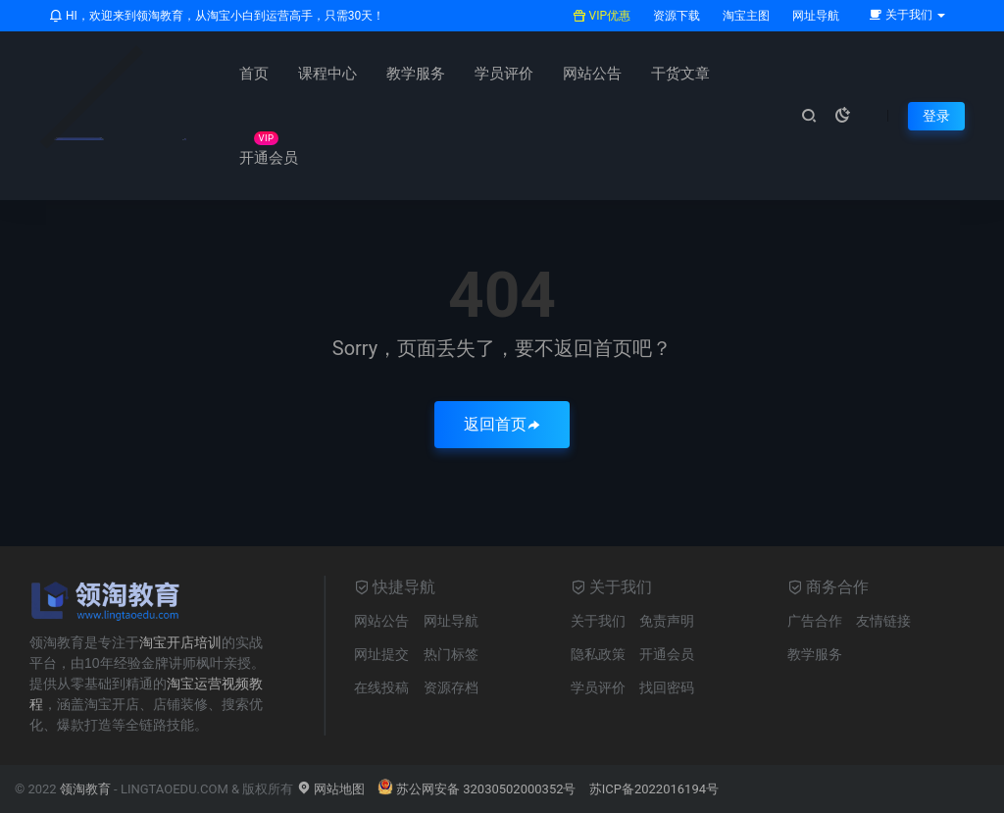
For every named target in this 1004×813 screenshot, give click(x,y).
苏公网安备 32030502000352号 (477, 789)
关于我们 (598, 621)
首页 (254, 73)
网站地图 (331, 789)
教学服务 (415, 73)
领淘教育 (85, 789)
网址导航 (814, 16)
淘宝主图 (745, 16)
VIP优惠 (601, 16)
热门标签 (451, 654)
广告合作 (814, 621)
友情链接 (883, 621)
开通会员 (268, 158)
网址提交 (381, 654)
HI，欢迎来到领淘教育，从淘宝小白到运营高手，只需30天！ (216, 16)
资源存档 (451, 687)
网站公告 (592, 73)
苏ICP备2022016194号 (654, 789)
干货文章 (680, 73)
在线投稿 (381, 687)
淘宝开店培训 (180, 642)
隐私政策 (598, 654)
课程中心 (327, 73)
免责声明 (666, 621)
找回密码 (666, 687)
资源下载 (675, 16)
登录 (936, 116)
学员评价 (504, 73)
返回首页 (502, 424)
